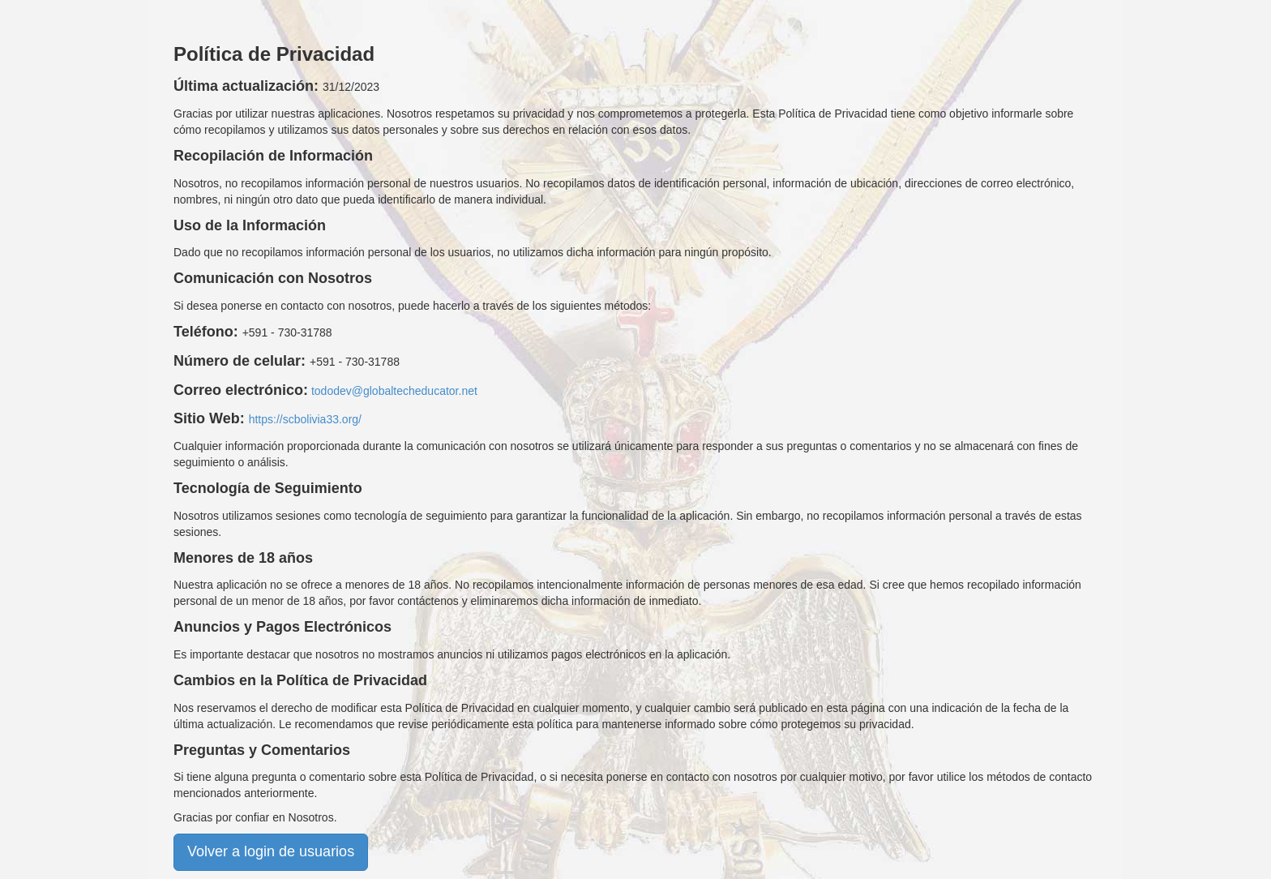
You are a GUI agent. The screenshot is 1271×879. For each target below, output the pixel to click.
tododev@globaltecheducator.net (394, 390)
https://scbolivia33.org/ (305, 419)
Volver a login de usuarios (270, 851)
